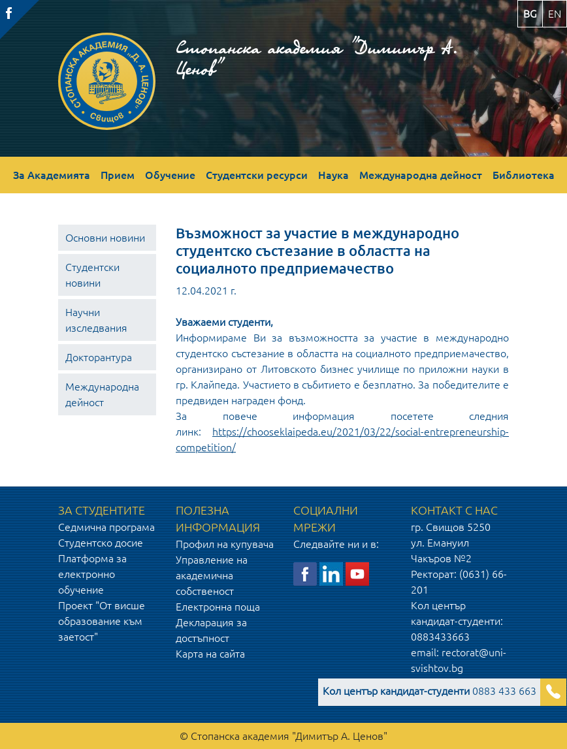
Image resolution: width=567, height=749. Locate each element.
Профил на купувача (225, 544)
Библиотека (524, 175)
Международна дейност (420, 175)
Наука (333, 175)
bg (530, 14)
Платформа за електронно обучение (92, 574)
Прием (118, 175)
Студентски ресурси (257, 175)
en (554, 14)
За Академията (51, 175)
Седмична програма (106, 527)
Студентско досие (100, 543)
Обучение (170, 175)
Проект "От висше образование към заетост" (101, 621)
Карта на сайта (210, 654)
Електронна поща (218, 607)
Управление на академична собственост (212, 575)
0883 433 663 (429, 691)
